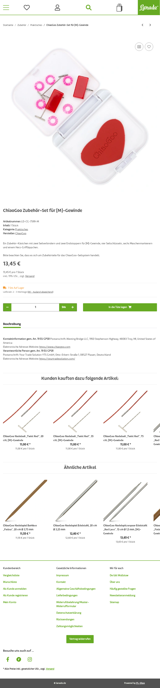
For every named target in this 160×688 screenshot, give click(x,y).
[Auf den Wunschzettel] (149, 47)
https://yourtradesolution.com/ (57, 359)
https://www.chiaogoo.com (54, 347)
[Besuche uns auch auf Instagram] (30, 660)
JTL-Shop (140, 683)
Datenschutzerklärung (68, 613)
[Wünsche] (27, 7)
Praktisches (21, 229)
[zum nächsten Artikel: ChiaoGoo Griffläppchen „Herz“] (150, 25)
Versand (30, 276)
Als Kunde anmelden (15, 589)
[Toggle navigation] (6, 7)
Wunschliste (10, 582)
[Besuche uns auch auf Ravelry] (19, 660)
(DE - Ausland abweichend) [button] (40, 292)
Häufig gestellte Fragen (123, 589)
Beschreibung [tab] (12, 324)
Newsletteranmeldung (122, 595)
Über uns (115, 582)
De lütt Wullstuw (119, 575)
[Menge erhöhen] (72, 307)
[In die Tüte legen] (6, 37)
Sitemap (114, 602)
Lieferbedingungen (67, 595)
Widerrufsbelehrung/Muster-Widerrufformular (72, 604)
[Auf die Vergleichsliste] (139, 47)
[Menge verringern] (7, 307)
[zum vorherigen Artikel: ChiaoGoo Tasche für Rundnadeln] (142, 25)
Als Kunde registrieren (15, 595)
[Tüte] (119, 7)
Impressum (62, 575)
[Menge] (35, 307)
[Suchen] (89, 7)
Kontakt (61, 582)
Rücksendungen (65, 619)
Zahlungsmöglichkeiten (69, 626)
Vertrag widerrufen (80, 639)
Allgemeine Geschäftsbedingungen (76, 589)
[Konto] (58, 7)
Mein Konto (9, 602)
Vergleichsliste (11, 575)
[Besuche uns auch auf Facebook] (8, 660)
